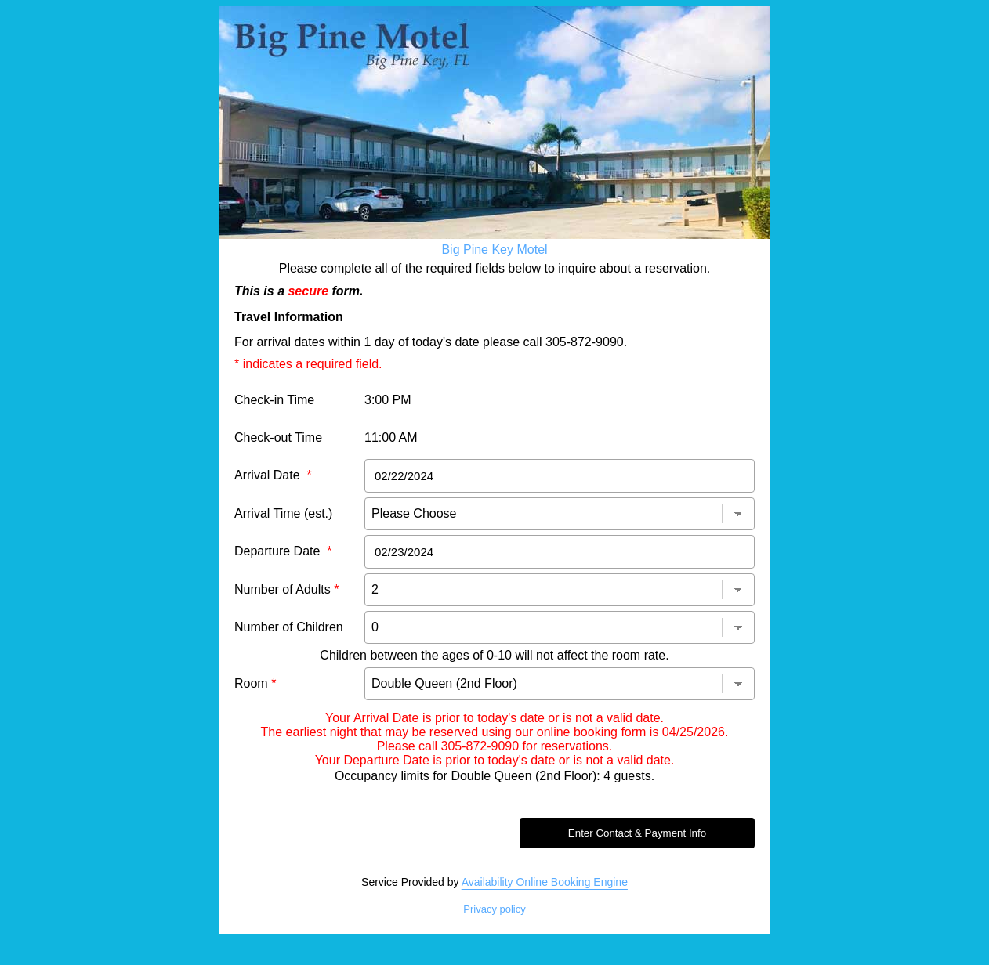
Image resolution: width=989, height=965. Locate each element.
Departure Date (283, 551)
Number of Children (288, 627)
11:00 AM (391, 437)
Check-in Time (274, 400)
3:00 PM (387, 400)
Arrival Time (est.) (283, 513)
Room (255, 683)
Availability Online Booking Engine (545, 882)
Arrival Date (273, 475)
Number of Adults (286, 589)
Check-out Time (278, 437)
